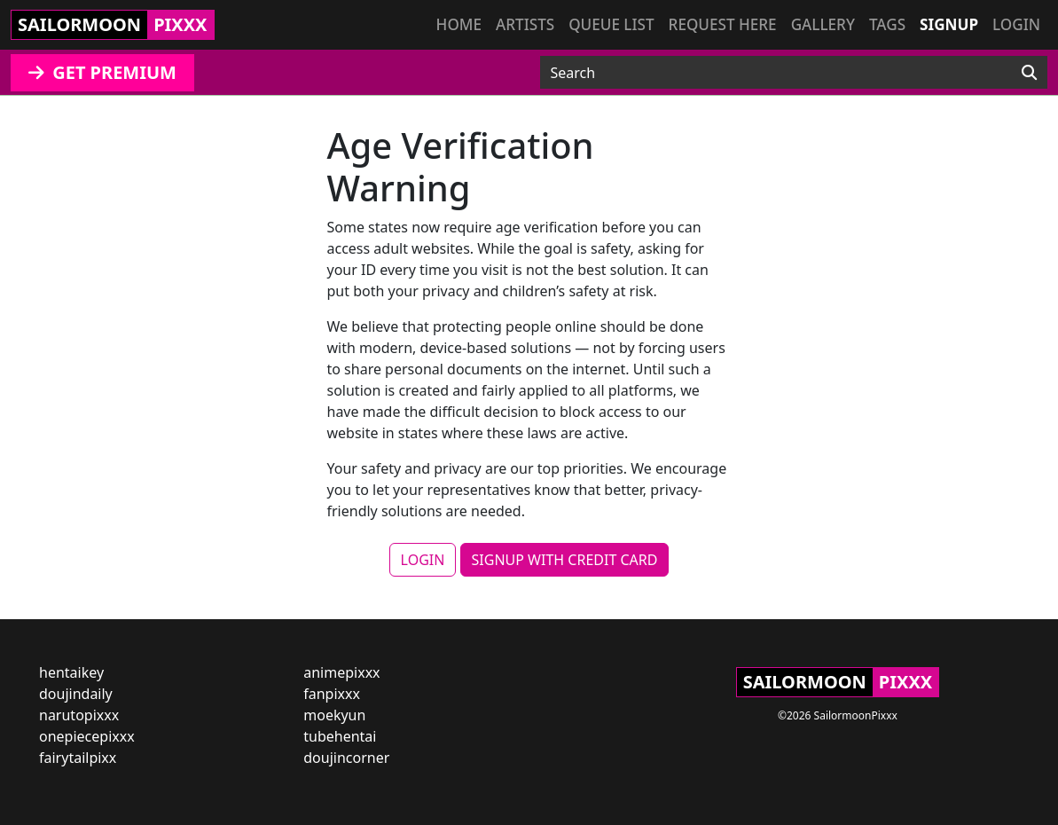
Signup (949, 24)
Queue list (611, 24)
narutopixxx (79, 715)
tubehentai (339, 736)
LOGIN (423, 560)
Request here (723, 24)
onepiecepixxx (87, 736)
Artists (525, 24)
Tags (887, 24)
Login (1016, 24)
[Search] (1029, 73)
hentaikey (71, 672)
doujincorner (346, 757)
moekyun (334, 715)
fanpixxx (331, 693)
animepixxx (341, 672)
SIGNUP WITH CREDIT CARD (565, 560)
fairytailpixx (77, 757)
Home (459, 24)
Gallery (823, 24)
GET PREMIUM (102, 72)
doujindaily (76, 693)
